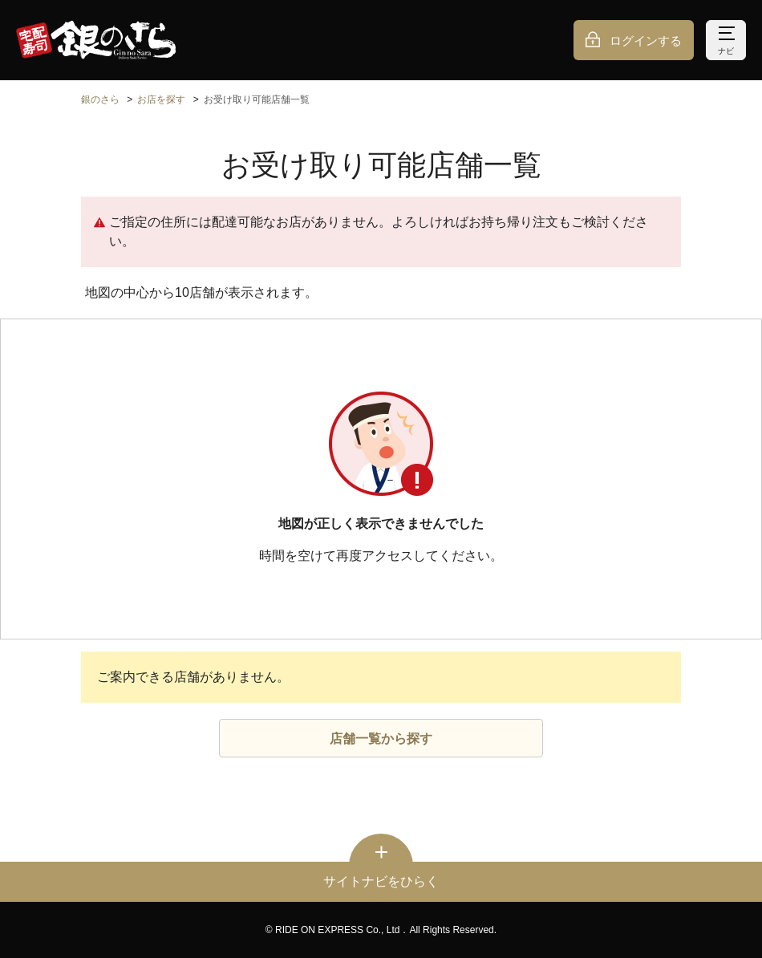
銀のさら (100, 99)
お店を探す (161, 99)
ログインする (646, 40)
